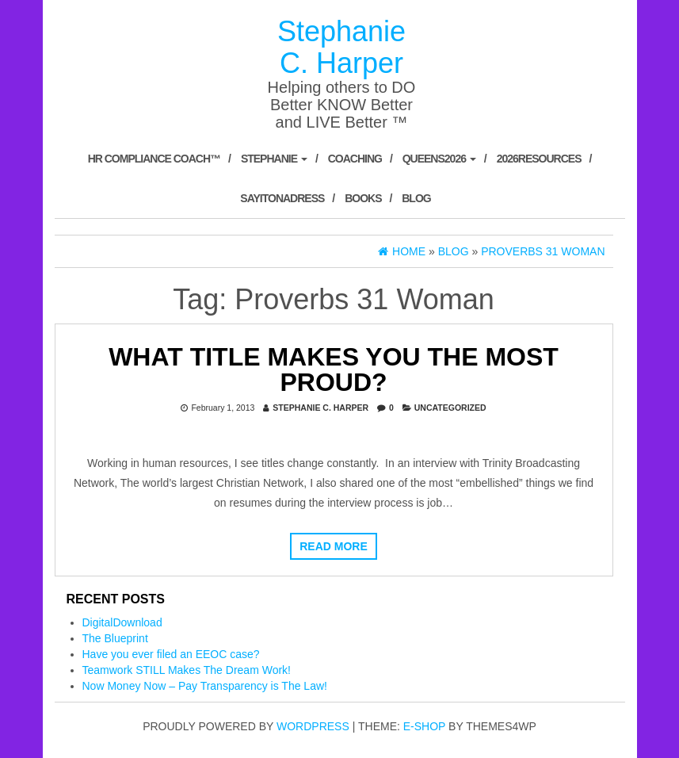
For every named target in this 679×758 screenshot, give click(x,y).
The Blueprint (115, 638)
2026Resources (539, 158)
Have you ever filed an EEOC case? (171, 654)
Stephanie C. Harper (341, 47)
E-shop (424, 726)
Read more (333, 546)
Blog (416, 198)
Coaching (355, 158)
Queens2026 (439, 158)
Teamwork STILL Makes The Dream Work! (186, 670)
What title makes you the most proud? (334, 369)
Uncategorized (450, 407)
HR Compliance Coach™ (154, 158)
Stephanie (274, 158)
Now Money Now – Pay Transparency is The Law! (204, 686)
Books (363, 198)
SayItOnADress (282, 198)
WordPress (313, 726)
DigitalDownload (122, 622)
